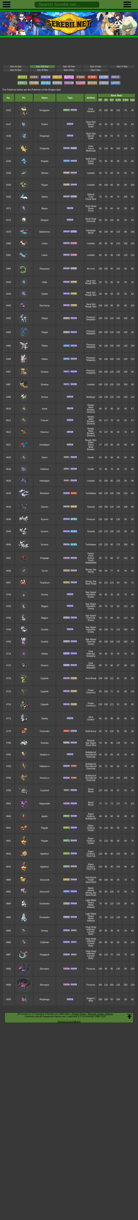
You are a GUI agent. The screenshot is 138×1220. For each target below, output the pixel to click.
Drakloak (44, 942)
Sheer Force (91, 209)
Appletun (44, 854)
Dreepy (44, 931)
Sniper (91, 161)
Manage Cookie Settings (100, 1014)
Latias (45, 243)
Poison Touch (90, 559)
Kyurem (44, 519)
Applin (45, 816)
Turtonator (45, 731)
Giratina (44, 372)
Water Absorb (90, 889)
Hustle (91, 457)
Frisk (91, 109)
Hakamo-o (44, 766)
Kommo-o (44, 778)
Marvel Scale (90, 125)
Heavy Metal (91, 903)
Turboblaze (90, 493)
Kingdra (44, 161)
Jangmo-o (44, 754)
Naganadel (44, 803)
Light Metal (90, 900)
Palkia (44, 346)
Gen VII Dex (69, 66)
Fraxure (44, 420)
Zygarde (44, 678)
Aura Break (90, 678)
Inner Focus (91, 147)
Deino (44, 457)
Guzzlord (44, 790)
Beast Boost (91, 790)
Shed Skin (91, 122)
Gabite (44, 294)
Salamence (44, 232)
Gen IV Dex (15, 70)
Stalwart (91, 907)
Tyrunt (45, 571)
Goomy (44, 594)
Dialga (45, 318)
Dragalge (44, 558)
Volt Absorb (90, 877)
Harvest (91, 111)
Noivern (44, 665)
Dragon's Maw (90, 999)
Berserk (91, 741)
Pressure (90, 317)
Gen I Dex (96, 70)
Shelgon (44, 220)
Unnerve (91, 412)
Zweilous (44, 469)
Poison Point (90, 554)
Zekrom (44, 507)
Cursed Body (90, 933)
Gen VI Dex (95, 66)
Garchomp (44, 305)
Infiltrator (91, 654)
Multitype (90, 397)
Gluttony (91, 816)
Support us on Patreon (69, 1021)
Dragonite (44, 148)
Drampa (44, 743)
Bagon (44, 208)
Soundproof (90, 754)
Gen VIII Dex (42, 66)
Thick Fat (90, 856)
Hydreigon (45, 481)
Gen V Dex (122, 66)
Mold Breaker (91, 408)
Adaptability (90, 563)
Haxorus (45, 432)
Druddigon (44, 445)
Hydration (91, 594)
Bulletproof (91, 752)
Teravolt (91, 507)
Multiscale (91, 151)
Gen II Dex (69, 70)
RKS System (91, 718)
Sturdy (91, 572)
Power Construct (91, 691)
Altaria (45, 197)
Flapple (44, 828)
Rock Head (90, 206)
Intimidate (90, 230)
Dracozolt (44, 880)
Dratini (44, 124)
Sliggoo (44, 606)
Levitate (91, 173)
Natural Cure (90, 195)
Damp (91, 163)
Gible (44, 282)
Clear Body (90, 927)
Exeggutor (45, 110)
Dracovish (44, 892)
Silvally (44, 718)
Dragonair (44, 136)
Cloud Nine (90, 199)
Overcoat (90, 221)
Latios (45, 255)
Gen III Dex (42, 70)
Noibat (44, 654)
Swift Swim (90, 159)
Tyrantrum (44, 583)
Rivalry (90, 405)
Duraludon (44, 903)
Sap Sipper (90, 592)
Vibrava (44, 173)
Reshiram (44, 493)
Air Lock (91, 269)
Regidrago (44, 999)
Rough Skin (90, 283)
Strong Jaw (90, 569)
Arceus (44, 397)
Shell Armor (90, 731)
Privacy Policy (79, 1014)
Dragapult (44, 954)
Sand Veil (90, 281)
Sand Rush (90, 882)
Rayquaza (44, 269)
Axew (44, 409)
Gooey (91, 597)
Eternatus (44, 969)
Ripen (91, 814)
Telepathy (91, 319)
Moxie (91, 233)
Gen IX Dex (15, 66)
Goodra (44, 629)
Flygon (44, 185)
